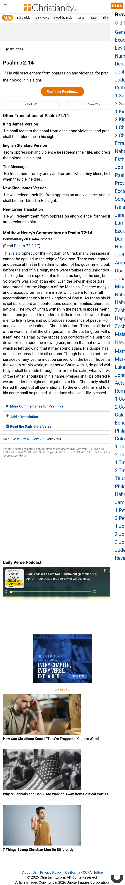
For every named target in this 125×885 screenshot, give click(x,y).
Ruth (120, 87)
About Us (29, 872)
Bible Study (109, 17)
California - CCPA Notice (84, 872)
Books (15, 439)
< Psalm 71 (31, 104)
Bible (6, 439)
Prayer (94, 17)
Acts (120, 383)
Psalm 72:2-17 (26, 246)
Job (119, 167)
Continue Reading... (62, 91)
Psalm (25, 439)
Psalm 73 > (93, 104)
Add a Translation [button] (22, 417)
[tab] (62, 406)
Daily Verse (42, 17)
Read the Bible (63, 17)
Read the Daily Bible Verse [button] (28, 426)
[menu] (5, 6)
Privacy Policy (51, 872)
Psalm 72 (37, 439)
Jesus (80, 17)
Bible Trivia (23, 17)
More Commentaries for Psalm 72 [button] (34, 406)
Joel (119, 255)
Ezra (119, 143)
